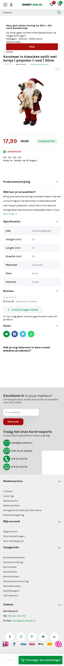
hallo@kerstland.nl (17, 443)
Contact (7, 491)
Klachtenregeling (13, 514)
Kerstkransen (11, 576)
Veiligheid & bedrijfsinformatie (22, 510)
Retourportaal (11, 505)
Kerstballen (10, 571)
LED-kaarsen (10, 595)
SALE (32, 46)
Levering (8, 495)
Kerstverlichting (13, 562)
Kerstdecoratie (12, 586)
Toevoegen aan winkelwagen (40, 660)
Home (9, 51)
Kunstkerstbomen (14, 557)
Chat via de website (17, 451)
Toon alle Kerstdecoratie (39, 64)
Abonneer (13, 421)
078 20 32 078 (15, 458)
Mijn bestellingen (14, 536)
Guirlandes (9, 566)
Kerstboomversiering (16, 581)
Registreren (10, 531)
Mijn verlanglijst (13, 540)
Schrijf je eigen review (23, 309)
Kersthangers (11, 590)
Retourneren (10, 500)
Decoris (23, 64)
